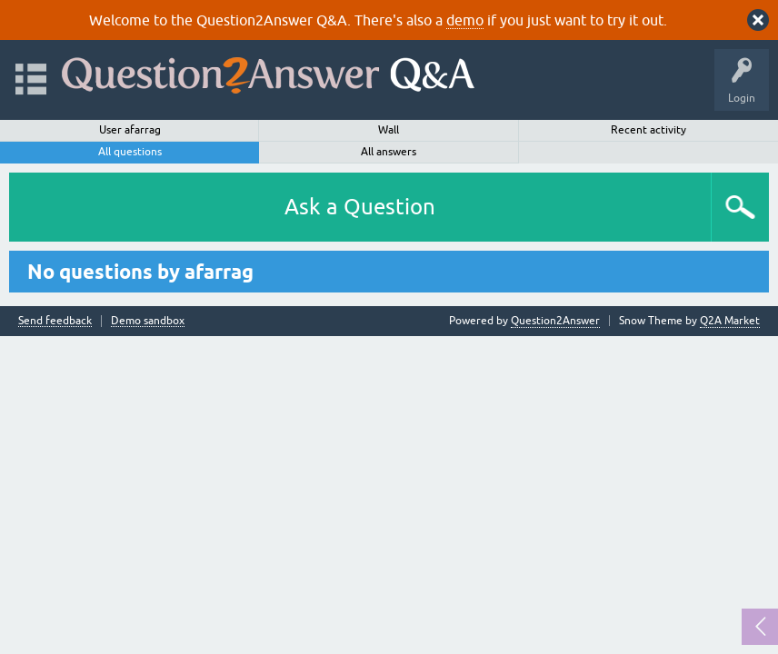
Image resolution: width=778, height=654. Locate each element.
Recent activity (648, 130)
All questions (130, 151)
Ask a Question (359, 206)
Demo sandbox (148, 321)
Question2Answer (555, 320)
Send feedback (55, 321)
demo (465, 20)
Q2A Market (730, 320)
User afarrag (130, 130)
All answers (388, 151)
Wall (388, 130)
